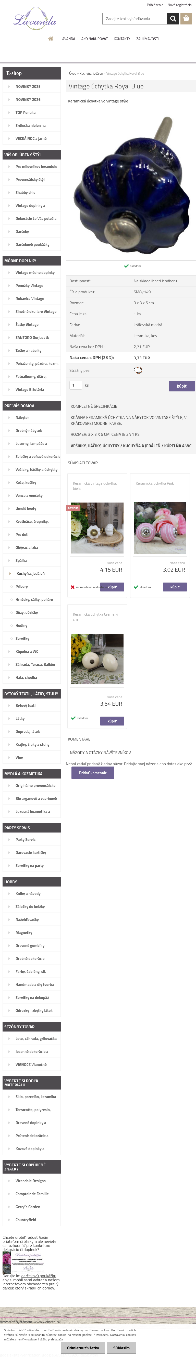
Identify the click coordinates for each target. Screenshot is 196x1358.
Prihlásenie (155, 4)
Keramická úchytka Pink (155, 483)
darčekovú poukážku (38, 1276)
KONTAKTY (122, 38)
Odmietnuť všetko (82, 1348)
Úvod (72, 73)
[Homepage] (51, 38)
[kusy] (75, 385)
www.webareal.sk (47, 1321)
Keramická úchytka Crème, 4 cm (95, 617)
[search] (173, 18)
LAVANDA (67, 38)
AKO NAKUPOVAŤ (94, 38)
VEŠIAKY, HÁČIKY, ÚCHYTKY (95, 446)
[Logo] (35, 19)
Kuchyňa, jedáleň (91, 73)
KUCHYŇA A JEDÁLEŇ (142, 446)
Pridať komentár (93, 773)
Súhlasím (121, 1348)
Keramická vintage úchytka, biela (95, 486)
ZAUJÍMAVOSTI (147, 38)
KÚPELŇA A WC (177, 446)
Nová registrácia (180, 4)
